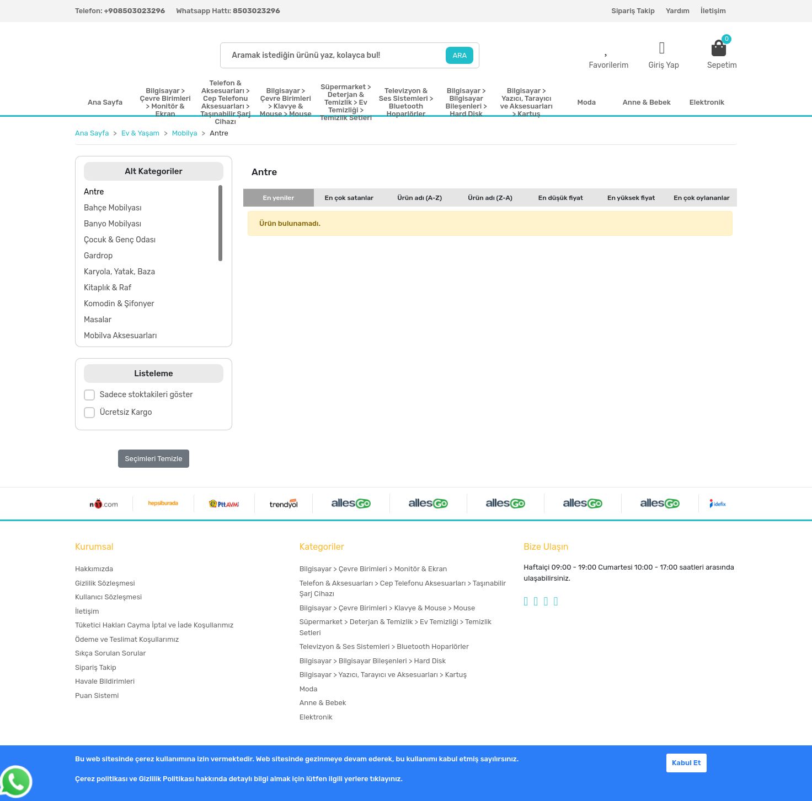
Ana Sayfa (105, 102)
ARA (459, 55)
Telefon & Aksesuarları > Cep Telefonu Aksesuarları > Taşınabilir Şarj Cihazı (403, 588)
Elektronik (316, 717)
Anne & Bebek (323, 703)
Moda (309, 689)
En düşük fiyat (560, 198)
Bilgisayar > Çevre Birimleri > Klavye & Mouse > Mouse (388, 608)
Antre (94, 192)
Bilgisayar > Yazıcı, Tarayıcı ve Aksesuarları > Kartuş (383, 674)
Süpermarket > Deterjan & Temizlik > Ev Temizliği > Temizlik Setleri (396, 627)
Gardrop (98, 256)
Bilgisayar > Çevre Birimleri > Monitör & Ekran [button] (165, 102)
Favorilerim (608, 65)
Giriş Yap (663, 65)
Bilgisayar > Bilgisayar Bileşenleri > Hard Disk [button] (466, 102)
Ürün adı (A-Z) (419, 198)
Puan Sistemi (97, 695)
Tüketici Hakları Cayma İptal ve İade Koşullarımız (154, 625)
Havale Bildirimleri (105, 681)
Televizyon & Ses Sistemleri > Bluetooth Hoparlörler (384, 646)
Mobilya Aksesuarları (120, 335)
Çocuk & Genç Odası (120, 240)
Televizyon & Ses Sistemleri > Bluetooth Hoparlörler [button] (406, 102)
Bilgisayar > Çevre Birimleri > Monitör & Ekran (373, 569)
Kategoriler (322, 547)
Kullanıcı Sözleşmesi (108, 597)
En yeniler (279, 198)
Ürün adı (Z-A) (490, 198)
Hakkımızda (94, 569)
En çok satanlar (348, 198)
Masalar (97, 319)
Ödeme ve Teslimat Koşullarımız (127, 639)
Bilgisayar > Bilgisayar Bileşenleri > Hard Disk (373, 661)
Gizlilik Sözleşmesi (105, 583)
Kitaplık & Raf (107, 288)
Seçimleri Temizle (154, 458)
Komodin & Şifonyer (119, 304)
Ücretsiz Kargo (126, 412)
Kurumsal (94, 547)
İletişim (713, 11)
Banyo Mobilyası (112, 224)
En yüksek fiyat (631, 198)
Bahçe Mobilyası (113, 208)
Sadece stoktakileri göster (146, 394)
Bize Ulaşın (545, 547)
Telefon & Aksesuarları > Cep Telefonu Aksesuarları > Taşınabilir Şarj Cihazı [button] (225, 102)
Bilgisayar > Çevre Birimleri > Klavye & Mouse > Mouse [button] (286, 102)
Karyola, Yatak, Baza (119, 272)
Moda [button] (586, 102)
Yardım (678, 11)
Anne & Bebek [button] (647, 102)
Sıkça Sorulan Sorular (110, 653)
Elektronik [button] (707, 102)
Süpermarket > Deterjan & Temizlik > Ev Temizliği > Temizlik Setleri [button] (346, 102)
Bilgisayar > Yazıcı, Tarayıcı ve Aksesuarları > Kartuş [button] (526, 102)
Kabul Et (686, 763)
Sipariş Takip (633, 11)
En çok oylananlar (702, 198)
